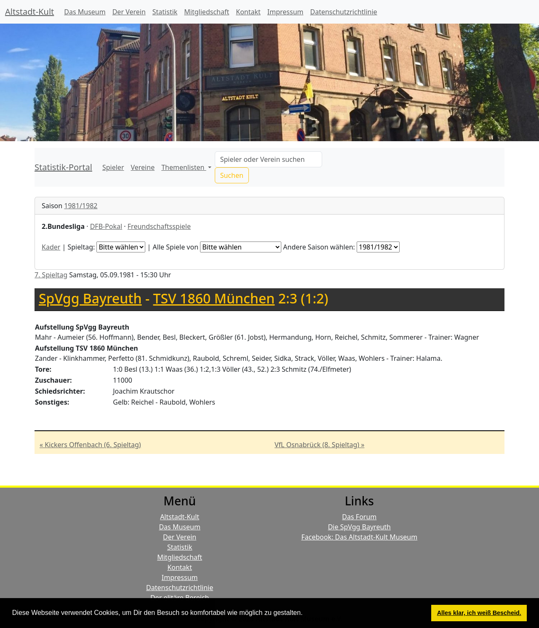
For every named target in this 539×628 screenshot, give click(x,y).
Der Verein (129, 11)
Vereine (143, 167)
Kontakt (248, 11)
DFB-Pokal (106, 226)
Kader (51, 247)
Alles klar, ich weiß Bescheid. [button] (479, 612)
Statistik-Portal (63, 167)
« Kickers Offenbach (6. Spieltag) (90, 444)
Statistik (165, 11)
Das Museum (84, 11)
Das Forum (359, 516)
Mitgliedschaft (206, 11)
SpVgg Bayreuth (90, 298)
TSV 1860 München (214, 298)
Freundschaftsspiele (159, 226)
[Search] (268, 159)
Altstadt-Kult (29, 11)
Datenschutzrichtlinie (343, 11)
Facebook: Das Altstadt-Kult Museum (359, 537)
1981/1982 (80, 205)
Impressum (285, 11)
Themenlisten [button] (183, 167)
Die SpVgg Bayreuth (359, 526)
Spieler (113, 167)
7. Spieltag (51, 274)
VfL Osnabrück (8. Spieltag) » (319, 444)
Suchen (231, 175)
